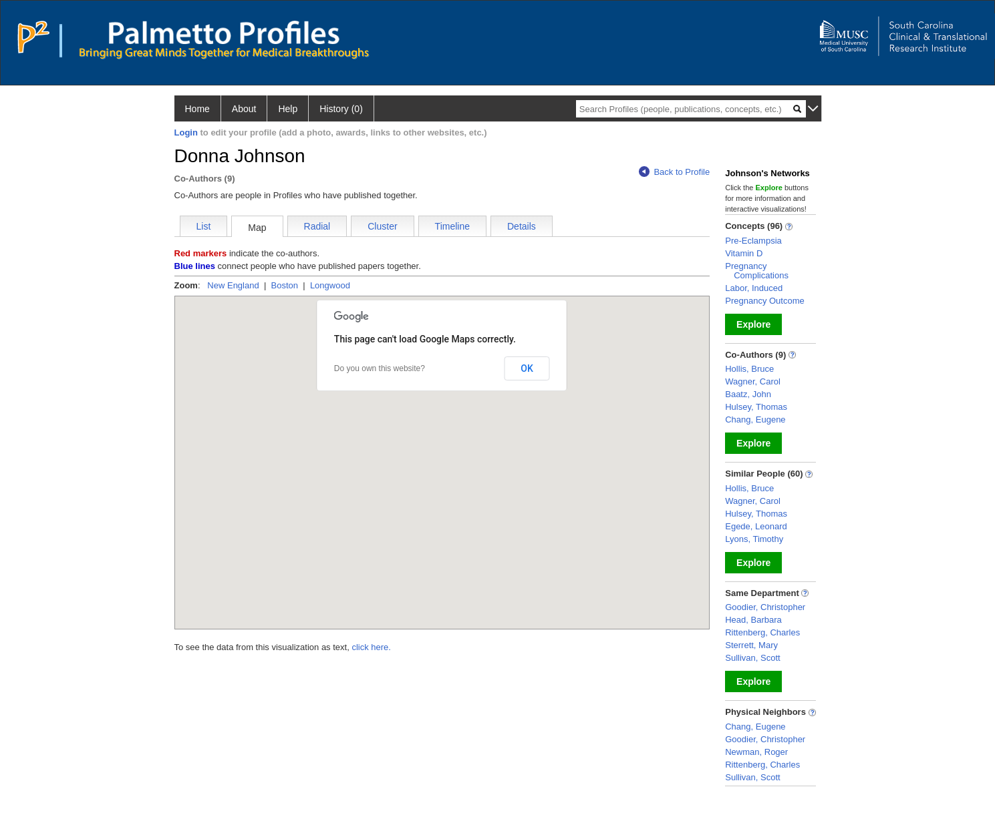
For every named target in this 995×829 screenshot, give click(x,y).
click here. (371, 647)
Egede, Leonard (756, 526)
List (203, 226)
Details (521, 226)
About (244, 108)
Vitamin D (743, 253)
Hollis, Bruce (749, 369)
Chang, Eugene (755, 419)
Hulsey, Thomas (756, 407)
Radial (317, 226)
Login (186, 132)
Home (197, 108)
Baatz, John (748, 394)
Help (287, 108)
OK (527, 368)
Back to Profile (674, 172)
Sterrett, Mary (751, 645)
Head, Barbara (753, 620)
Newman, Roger (756, 752)
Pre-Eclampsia (753, 241)
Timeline (452, 226)
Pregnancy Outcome (765, 301)
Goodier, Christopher (765, 607)
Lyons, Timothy (754, 539)
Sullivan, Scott (752, 658)
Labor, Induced (754, 288)
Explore (753, 324)
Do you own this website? (379, 368)
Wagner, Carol (752, 381)
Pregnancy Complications (757, 270)
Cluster (382, 226)
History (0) (341, 108)
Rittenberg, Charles (762, 632)
